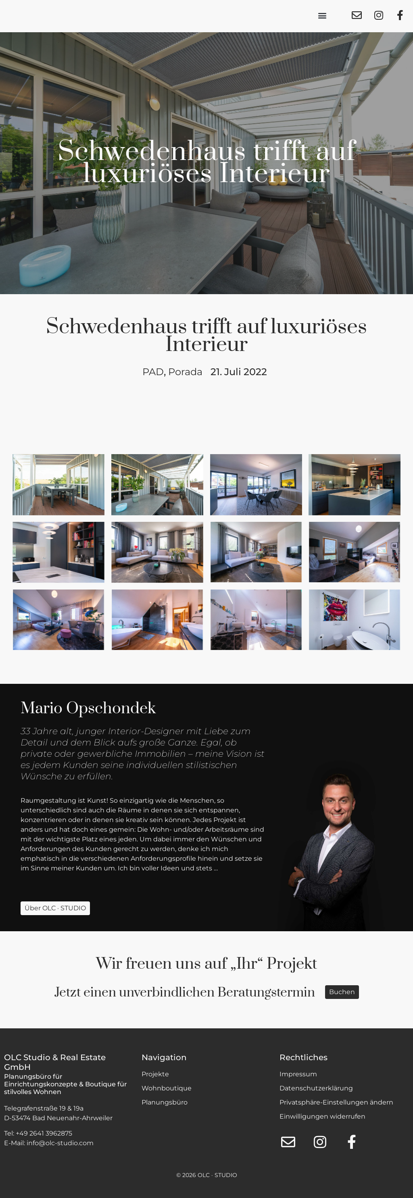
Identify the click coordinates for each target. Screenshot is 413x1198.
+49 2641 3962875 (44, 1133)
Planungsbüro (165, 1102)
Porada (185, 372)
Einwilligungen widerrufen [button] (322, 1116)
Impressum (298, 1074)
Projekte (155, 1074)
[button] (322, 16)
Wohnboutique (167, 1088)
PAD (153, 372)
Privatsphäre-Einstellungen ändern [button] (336, 1102)
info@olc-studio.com (60, 1143)
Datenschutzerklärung (316, 1088)
